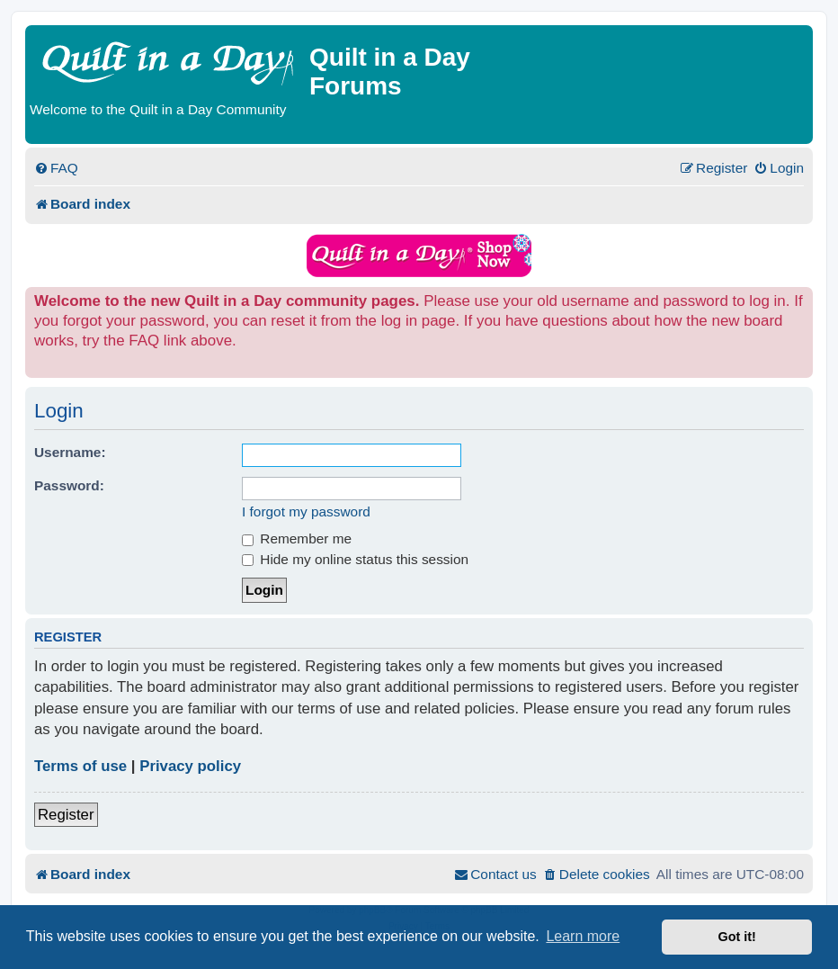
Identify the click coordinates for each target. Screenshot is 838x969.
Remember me (297, 538)
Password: (69, 485)
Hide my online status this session (355, 559)
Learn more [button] (583, 936)
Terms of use (80, 766)
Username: (70, 452)
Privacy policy (190, 766)
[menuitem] (56, 168)
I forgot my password (306, 511)
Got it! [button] (737, 936)
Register (66, 814)
